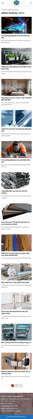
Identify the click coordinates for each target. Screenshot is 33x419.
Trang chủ (4, 10)
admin (21, 13)
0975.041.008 (14, 406)
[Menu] (2, 3)
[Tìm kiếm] (31, 3)
